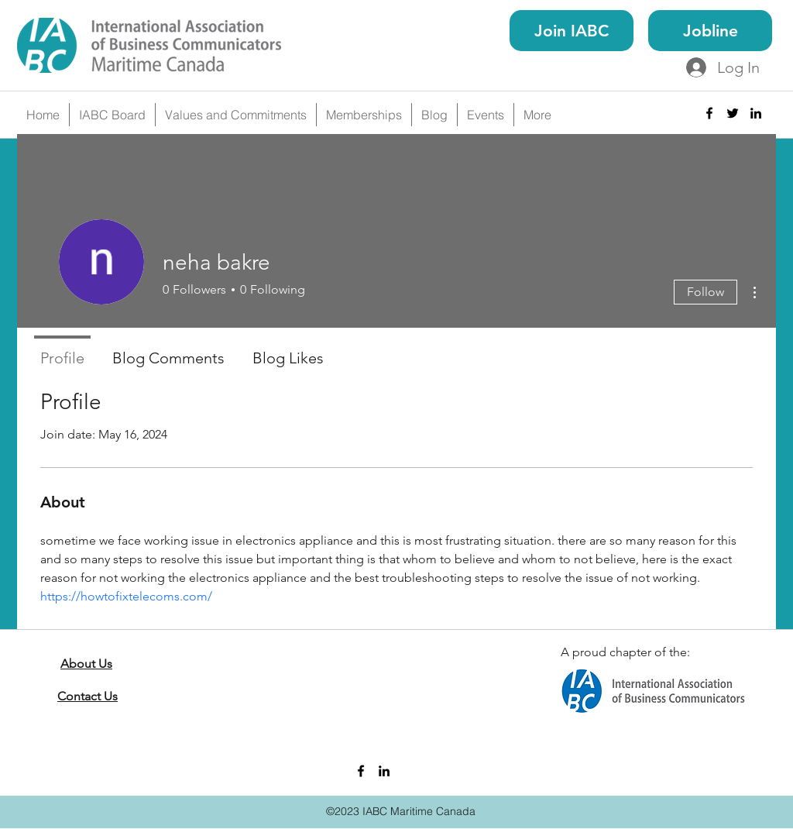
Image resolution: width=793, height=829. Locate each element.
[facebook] (709, 113)
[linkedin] (756, 113)
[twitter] (732, 113)
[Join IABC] (571, 30)
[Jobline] (710, 30)
